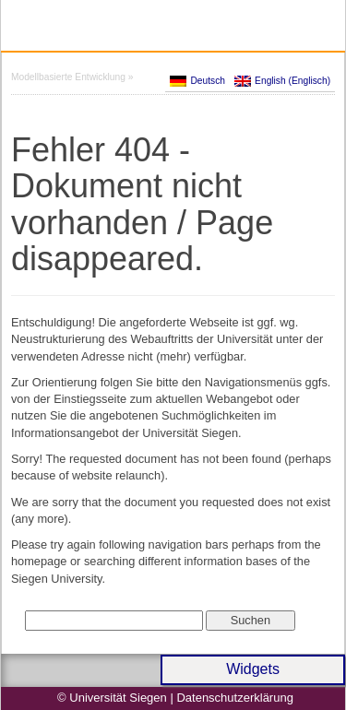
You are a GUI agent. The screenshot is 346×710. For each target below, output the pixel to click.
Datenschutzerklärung (234, 697)
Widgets (253, 669)
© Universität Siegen (112, 697)
